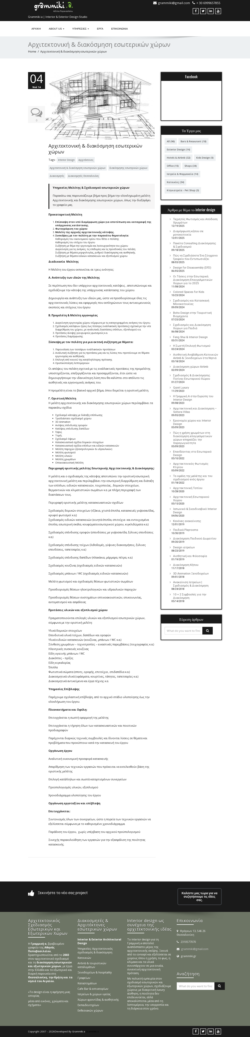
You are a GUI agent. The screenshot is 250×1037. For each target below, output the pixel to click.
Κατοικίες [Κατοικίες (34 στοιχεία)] (175, 182)
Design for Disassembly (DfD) (192, 267)
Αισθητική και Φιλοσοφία (190, 556)
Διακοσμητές (57, 175)
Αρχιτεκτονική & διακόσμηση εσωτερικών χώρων (95, 148)
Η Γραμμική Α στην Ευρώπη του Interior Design (193, 398)
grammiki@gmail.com (194, 949)
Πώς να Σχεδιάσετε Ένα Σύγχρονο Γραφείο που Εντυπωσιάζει (195, 257)
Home (32, 51)
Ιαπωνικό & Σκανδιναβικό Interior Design (195, 510)
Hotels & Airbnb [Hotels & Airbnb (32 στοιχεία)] (178, 157)
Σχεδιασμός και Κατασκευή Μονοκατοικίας (191, 302)
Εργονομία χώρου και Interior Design (192, 422)
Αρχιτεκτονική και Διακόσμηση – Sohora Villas (195, 410)
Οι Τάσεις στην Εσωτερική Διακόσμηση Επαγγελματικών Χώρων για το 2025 (192, 280)
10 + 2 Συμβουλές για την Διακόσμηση (189, 596)
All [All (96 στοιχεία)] (171, 141)
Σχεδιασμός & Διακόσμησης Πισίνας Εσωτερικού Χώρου (191, 377)
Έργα (100, 28)
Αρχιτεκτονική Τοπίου (187, 488)
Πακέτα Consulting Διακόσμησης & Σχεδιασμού (194, 245)
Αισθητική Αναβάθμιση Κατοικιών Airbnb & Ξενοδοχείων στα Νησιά (195, 356)
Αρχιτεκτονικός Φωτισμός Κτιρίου (190, 465)
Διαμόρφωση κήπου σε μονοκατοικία (188, 232)
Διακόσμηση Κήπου (185, 565)
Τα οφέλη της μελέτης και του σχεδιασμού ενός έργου (192, 477)
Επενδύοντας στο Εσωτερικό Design (192, 453)
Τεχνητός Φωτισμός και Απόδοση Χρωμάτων (195, 220)
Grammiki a (92, 1031)
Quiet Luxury (181, 387)
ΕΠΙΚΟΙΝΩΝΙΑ (119, 28)
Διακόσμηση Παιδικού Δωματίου (194, 538)
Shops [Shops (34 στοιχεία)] (191, 165)
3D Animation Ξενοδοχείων (191, 573)
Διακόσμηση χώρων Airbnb (190, 366)
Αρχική (36, 28)
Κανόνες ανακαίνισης (187, 521)
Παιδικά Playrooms (185, 530)
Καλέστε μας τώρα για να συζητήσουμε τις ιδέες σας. (199, 896)
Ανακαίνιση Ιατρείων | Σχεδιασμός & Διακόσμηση (191, 583)
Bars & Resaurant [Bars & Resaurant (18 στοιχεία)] (193, 141)
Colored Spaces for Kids (188, 292)
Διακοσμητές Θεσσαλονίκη (83, 175)
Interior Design (66, 159)
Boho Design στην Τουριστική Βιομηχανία (192, 314)
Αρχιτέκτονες (86, 159)
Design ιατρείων (184, 547)
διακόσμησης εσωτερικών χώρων (128, 167)
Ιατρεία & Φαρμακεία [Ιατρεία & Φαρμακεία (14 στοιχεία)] (182, 174)
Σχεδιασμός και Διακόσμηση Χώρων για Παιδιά (192, 326)
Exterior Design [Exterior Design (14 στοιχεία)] (178, 149)
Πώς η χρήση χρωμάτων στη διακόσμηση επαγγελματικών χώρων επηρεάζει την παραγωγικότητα (192, 438)
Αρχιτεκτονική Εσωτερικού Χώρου (191, 498)
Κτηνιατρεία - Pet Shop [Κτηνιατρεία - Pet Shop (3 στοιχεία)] (183, 190)
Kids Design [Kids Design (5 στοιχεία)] (204, 157)
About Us (56, 28)
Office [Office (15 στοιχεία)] (173, 165)
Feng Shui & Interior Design (190, 337)
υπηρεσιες (80, 28)
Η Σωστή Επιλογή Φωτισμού (191, 345)
